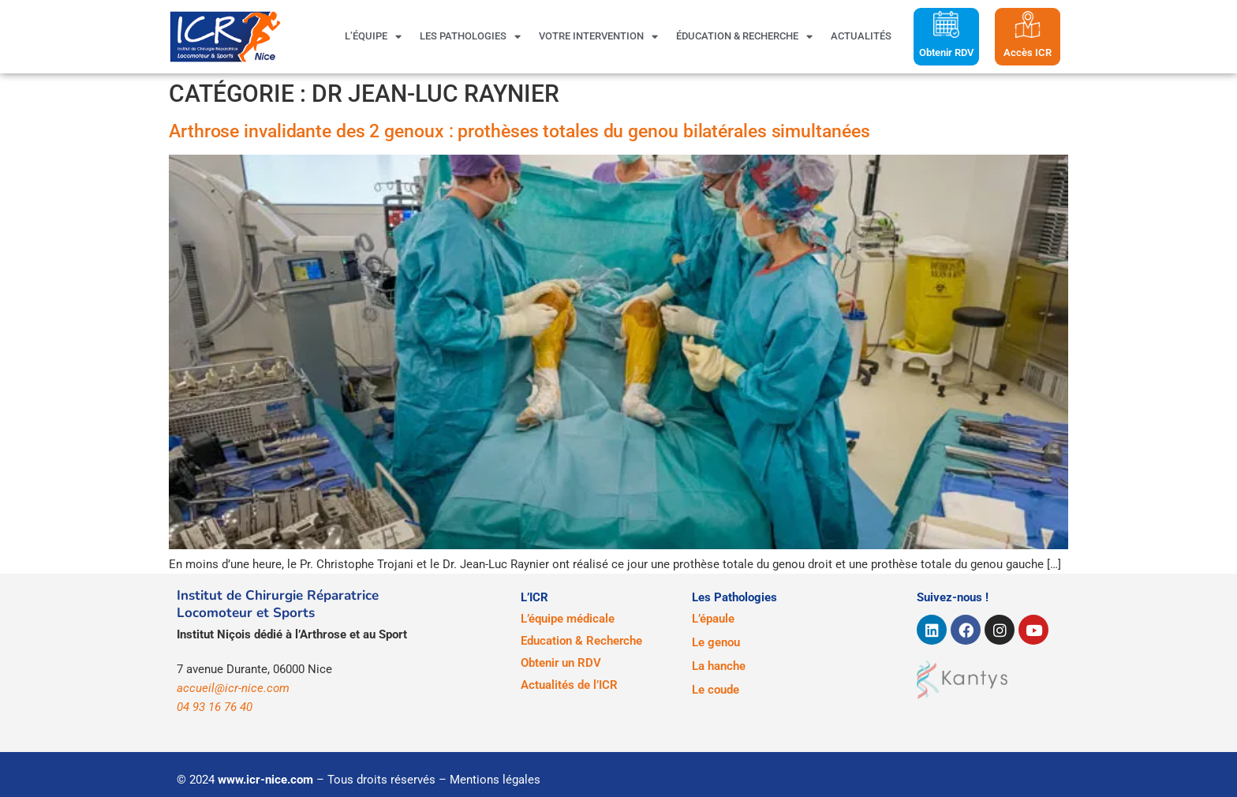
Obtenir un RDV (561, 663)
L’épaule (713, 619)
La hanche (719, 666)
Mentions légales (495, 780)
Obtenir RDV (946, 52)
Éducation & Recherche (744, 36)
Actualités (861, 36)
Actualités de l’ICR (569, 685)
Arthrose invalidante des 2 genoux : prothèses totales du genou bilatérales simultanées (519, 131)
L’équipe (373, 36)
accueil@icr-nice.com (233, 688)
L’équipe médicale (568, 619)
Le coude (715, 690)
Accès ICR (1027, 52)
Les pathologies (470, 36)
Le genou (716, 642)
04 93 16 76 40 (214, 707)
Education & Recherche (581, 641)
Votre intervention (598, 36)
